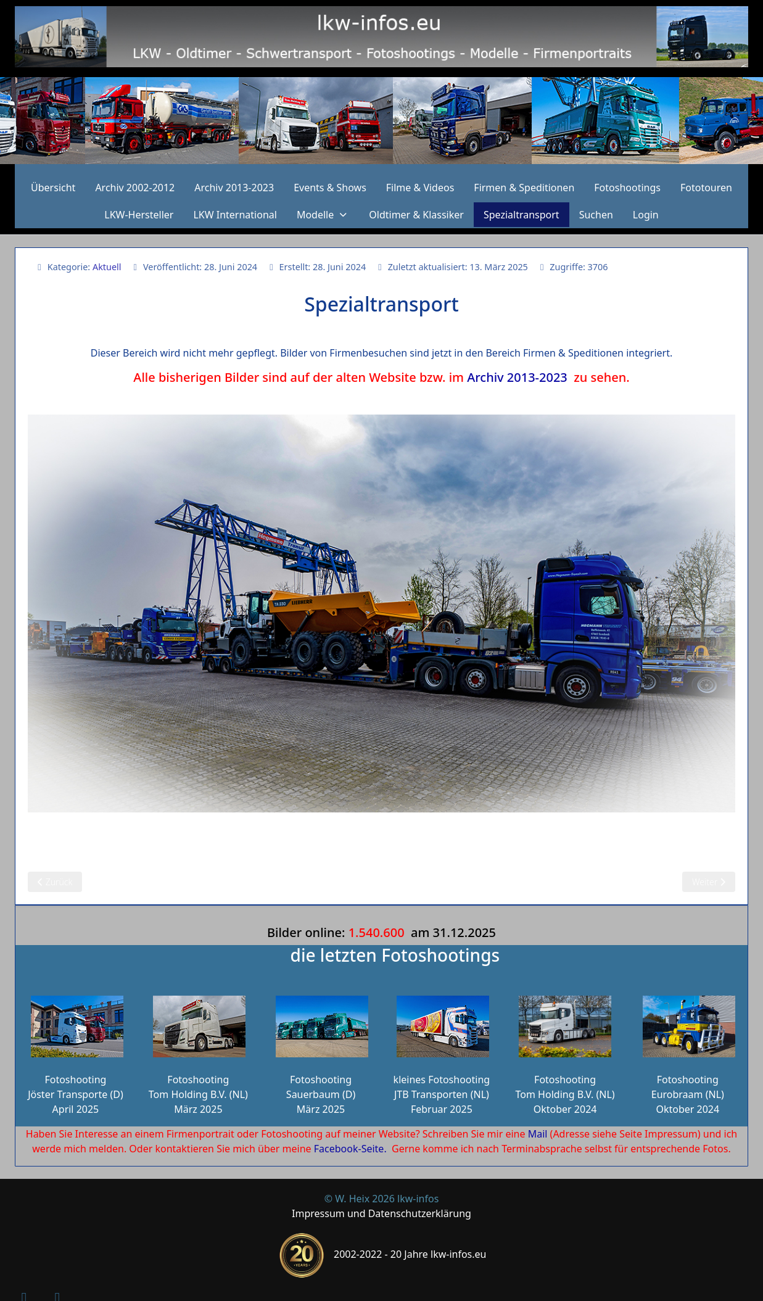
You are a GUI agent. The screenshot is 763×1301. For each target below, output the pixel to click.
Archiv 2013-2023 (517, 377)
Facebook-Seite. (350, 1148)
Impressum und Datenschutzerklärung (381, 1213)
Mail (538, 1134)
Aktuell (107, 267)
